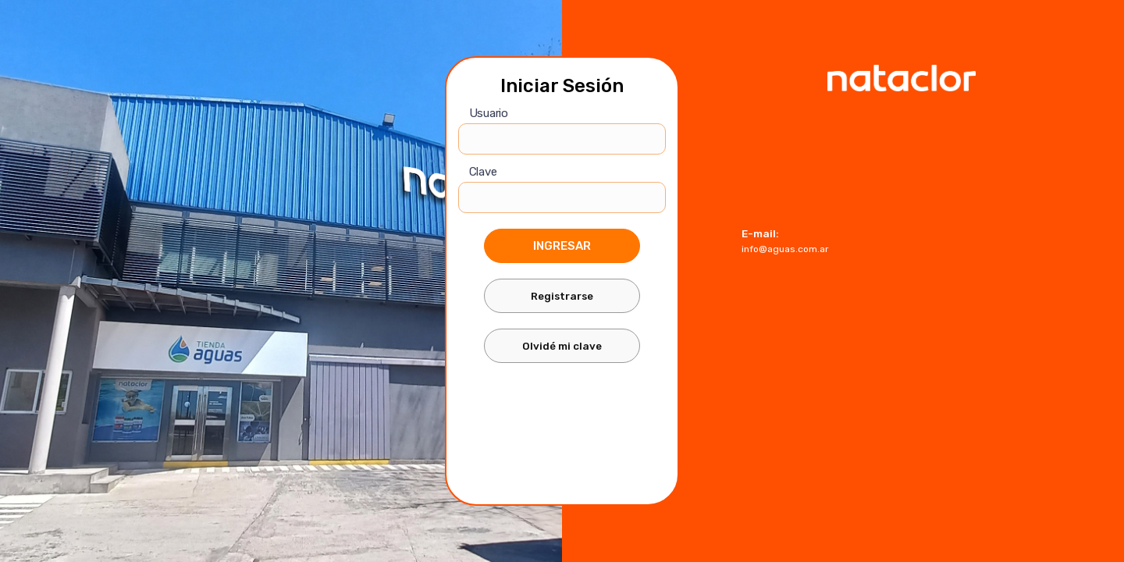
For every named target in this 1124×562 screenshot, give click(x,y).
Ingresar (562, 246)
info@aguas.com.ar (785, 249)
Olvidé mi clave (562, 346)
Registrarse (562, 296)
